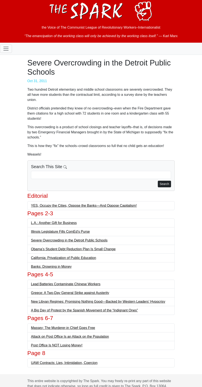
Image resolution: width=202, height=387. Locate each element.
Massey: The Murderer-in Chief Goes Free (63, 328)
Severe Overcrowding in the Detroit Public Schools (69, 240)
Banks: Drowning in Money (51, 266)
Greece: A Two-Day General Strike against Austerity (70, 293)
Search (164, 184)
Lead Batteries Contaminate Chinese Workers (65, 284)
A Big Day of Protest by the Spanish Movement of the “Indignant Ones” (84, 310)
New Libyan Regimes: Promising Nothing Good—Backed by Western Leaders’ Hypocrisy (98, 301)
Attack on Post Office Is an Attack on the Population (70, 336)
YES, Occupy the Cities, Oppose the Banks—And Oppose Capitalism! (84, 205)
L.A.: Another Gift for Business (54, 223)
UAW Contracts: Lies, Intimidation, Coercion (64, 363)
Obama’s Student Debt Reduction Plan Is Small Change (73, 249)
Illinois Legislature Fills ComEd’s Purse (60, 231)
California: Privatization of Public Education (63, 258)
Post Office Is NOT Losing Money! (56, 345)
